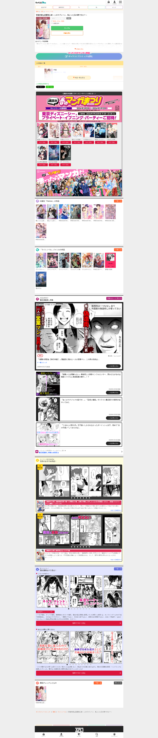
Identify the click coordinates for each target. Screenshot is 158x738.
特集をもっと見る (113, 298)
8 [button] (89, 498)
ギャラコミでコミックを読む (79, 55)
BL (96, 7)
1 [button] (68, 498)
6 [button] (83, 498)
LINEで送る (49, 87)
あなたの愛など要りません (46, 629)
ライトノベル (49, 11)
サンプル (67, 28)
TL (79, 7)
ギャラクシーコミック (43, 712)
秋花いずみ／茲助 (58, 21)
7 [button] (86, 498)
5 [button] (80, 498)
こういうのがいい (43, 574)
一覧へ (117, 201)
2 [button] (71, 498)
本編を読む (67, 33)
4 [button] (77, 498)
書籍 (37, 11)
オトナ (114, 7)
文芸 (42, 11)
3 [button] (74, 498)
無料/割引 (61, 7)
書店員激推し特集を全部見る (80, 452)
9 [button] (90, 664)
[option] (54, 481)
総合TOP (43, 7)
